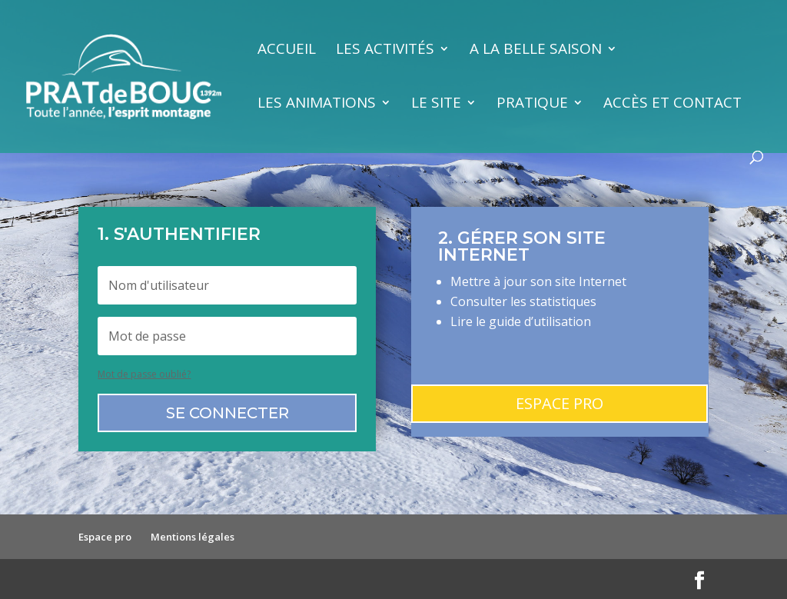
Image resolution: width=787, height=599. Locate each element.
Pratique (532, 104)
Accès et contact (672, 104)
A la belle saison (536, 50)
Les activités (385, 50)
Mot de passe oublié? (144, 374)
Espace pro (559, 403)
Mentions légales (192, 537)
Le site (436, 104)
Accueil (286, 50)
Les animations (316, 104)
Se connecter (227, 413)
